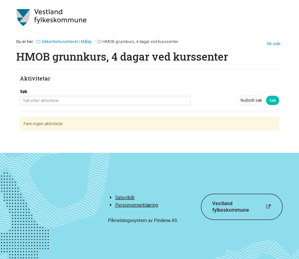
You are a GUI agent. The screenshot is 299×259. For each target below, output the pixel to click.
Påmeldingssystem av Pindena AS (142, 220)
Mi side (274, 43)
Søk (23, 91)
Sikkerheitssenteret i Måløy (64, 41)
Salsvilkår (125, 197)
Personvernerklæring (136, 205)
